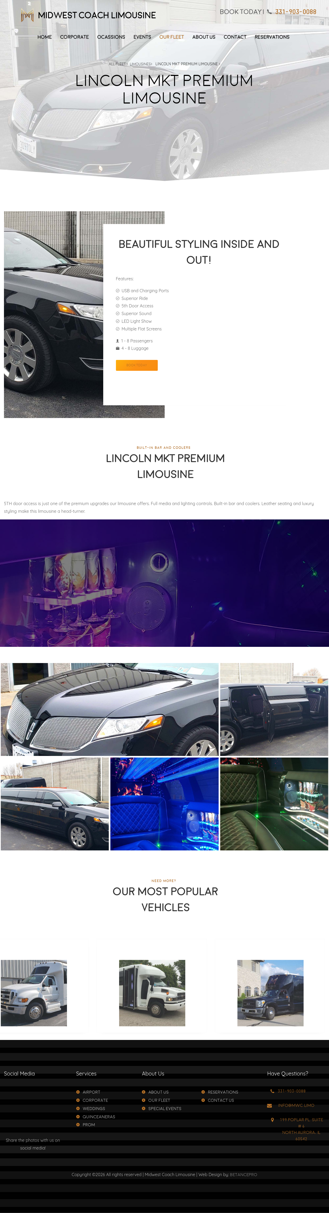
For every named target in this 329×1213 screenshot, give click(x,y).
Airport (88, 1092)
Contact (235, 37)
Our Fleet (172, 37)
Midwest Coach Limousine (86, 16)
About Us (203, 37)
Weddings (90, 1109)
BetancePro (243, 1175)
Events (142, 37)
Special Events (161, 1109)
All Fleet (118, 64)
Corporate (74, 37)
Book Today (137, 375)
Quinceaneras (95, 1117)
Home (45, 37)
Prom (85, 1125)
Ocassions (111, 37)
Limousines (141, 64)
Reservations (272, 37)
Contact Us (217, 1100)
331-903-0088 (295, 12)
